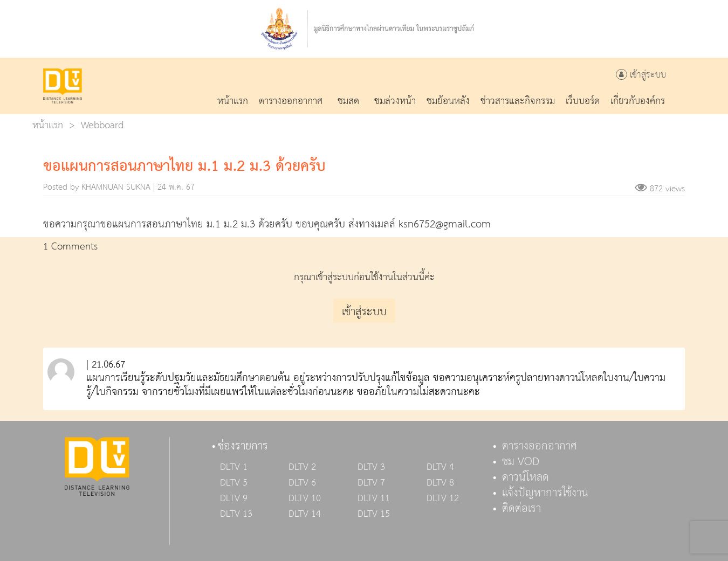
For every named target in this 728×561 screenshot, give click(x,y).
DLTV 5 (234, 483)
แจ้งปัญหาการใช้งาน (545, 493)
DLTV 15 (374, 514)
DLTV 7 (371, 483)
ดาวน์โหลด (525, 477)
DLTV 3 (371, 467)
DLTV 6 (302, 483)
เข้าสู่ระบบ (641, 75)
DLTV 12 (443, 498)
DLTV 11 (374, 498)
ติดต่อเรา (521, 509)
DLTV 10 (305, 498)
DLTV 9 (234, 498)
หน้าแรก (47, 125)
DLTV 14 (305, 514)
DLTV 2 (302, 467)
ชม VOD (520, 462)
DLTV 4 (440, 467)
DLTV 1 (234, 467)
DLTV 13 (236, 514)
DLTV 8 (440, 483)
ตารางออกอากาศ (539, 446)
